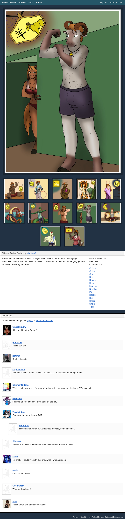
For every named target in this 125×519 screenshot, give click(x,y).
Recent (13, 2)
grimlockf (17, 342)
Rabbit (92, 295)
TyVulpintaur (19, 412)
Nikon (15, 456)
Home (5, 2)
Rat (91, 298)
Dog (91, 277)
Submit (39, 2)
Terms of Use (78, 517)
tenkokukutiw (19, 327)
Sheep (92, 301)
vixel (15, 501)
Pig (90, 292)
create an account (44, 320)
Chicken (93, 268)
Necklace (93, 289)
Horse (92, 283)
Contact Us (118, 517)
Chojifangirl (18, 486)
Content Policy (91, 517)
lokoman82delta (20, 385)
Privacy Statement (105, 517)
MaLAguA (31, 253)
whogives (17, 398)
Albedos (17, 441)
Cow (91, 274)
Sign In (103, 2)
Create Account (116, 2)
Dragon (92, 280)
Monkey (93, 286)
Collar (92, 271)
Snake (92, 304)
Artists (31, 2)
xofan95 (17, 356)
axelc (15, 470)
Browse (22, 2)
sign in (30, 320)
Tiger (91, 307)
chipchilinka (19, 369)
